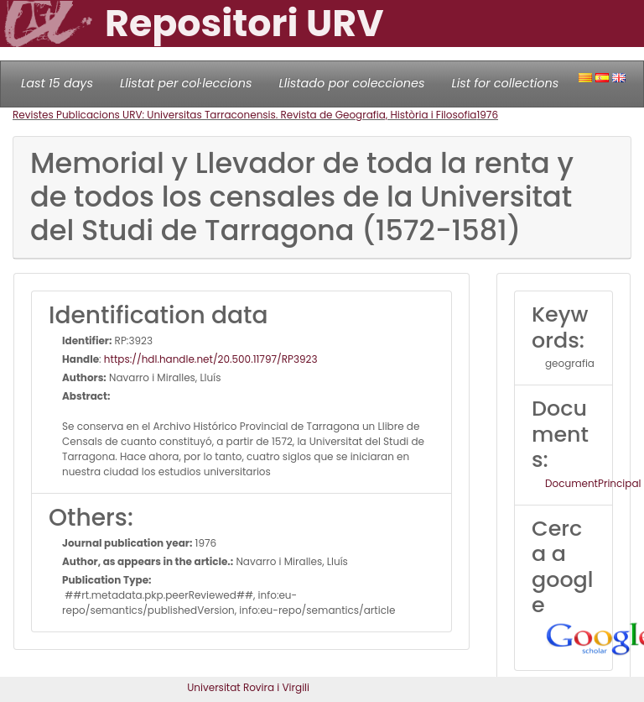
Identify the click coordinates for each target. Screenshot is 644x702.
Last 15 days (57, 83)
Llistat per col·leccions (186, 83)
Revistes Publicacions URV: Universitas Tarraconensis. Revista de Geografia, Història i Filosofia (244, 114)
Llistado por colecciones (352, 83)
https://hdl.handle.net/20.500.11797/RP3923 (211, 359)
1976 (487, 114)
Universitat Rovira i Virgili (248, 687)
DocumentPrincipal (593, 483)
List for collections (504, 83)
